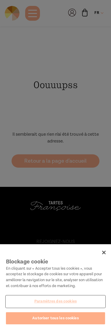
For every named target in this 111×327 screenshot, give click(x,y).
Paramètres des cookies (55, 303)
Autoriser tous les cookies (55, 319)
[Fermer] (103, 254)
